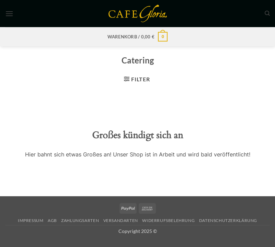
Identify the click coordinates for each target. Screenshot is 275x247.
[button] (9, 13)
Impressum (31, 220)
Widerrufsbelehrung (168, 220)
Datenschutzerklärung (228, 220)
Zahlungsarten (80, 220)
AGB (52, 220)
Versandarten (120, 220)
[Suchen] (267, 13)
